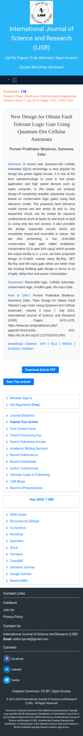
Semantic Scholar (22, 567)
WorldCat (16, 534)
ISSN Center (18, 515)
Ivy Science (18, 528)
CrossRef (16, 561)
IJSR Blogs (17, 481)
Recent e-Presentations (26, 488)
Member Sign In (21, 398)
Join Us (8, 610)
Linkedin (12, 669)
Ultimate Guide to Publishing (30, 475)
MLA (54, 343)
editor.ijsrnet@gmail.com (30, 639)
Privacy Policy (13, 617)
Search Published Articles (28, 442)
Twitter (11, 680)
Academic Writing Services (29, 448)
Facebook (13, 658)
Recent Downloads (23, 462)
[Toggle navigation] (12, 80)
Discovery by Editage (24, 521)
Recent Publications (24, 455)
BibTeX (67, 343)
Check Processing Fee (25, 435)
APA (43, 343)
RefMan (28, 348)
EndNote (14, 348)
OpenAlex (16, 541)
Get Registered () (25, 405)
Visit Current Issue (23, 429)
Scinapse (16, 554)
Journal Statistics (22, 415)
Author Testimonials (24, 468)
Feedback (10, 603)
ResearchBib (19, 581)
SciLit (14, 548)
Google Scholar (20, 574)
